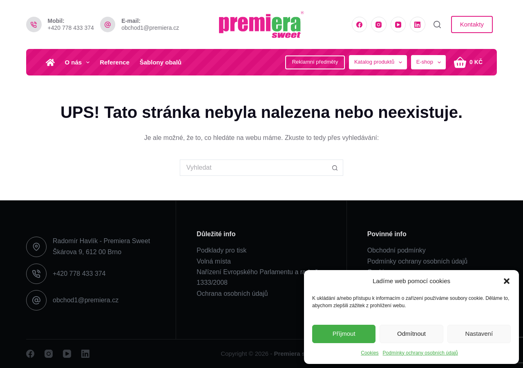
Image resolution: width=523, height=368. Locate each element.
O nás (79, 62)
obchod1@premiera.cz (150, 27)
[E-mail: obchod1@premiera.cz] (108, 24)
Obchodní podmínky (396, 250)
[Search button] (335, 168)
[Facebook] (359, 24)
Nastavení (479, 333)
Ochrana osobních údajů (232, 293)
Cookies (369, 353)
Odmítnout (411, 333)
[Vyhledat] (437, 24)
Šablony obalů (161, 62)
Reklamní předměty (315, 62)
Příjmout (344, 333)
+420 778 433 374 (71, 27)
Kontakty (472, 24)
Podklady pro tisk (221, 250)
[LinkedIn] (417, 24)
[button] (507, 281)
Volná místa (214, 261)
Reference (115, 62)
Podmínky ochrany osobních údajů (420, 353)
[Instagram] (379, 24)
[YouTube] (398, 24)
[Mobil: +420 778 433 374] (34, 24)
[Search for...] (253, 168)
